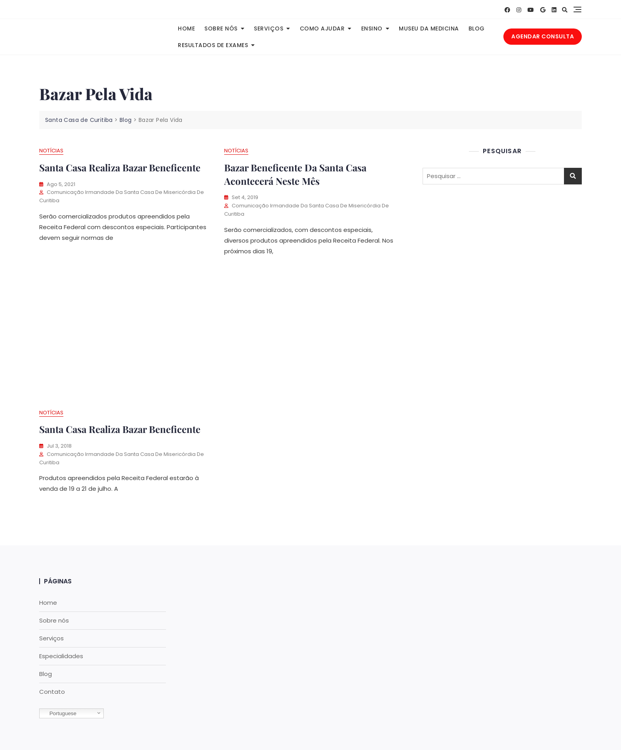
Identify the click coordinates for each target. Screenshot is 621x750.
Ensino (372, 28)
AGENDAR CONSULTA (542, 36)
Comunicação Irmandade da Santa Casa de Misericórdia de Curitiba (121, 196)
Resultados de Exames (213, 45)
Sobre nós (221, 28)
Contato (52, 691)
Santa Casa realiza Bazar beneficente (119, 167)
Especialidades (61, 656)
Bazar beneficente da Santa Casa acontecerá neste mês (295, 174)
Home (186, 28)
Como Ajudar (322, 28)
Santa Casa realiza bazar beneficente (119, 429)
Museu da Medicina (429, 28)
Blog (477, 28)
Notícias (51, 150)
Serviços (268, 28)
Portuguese (59, 713)
